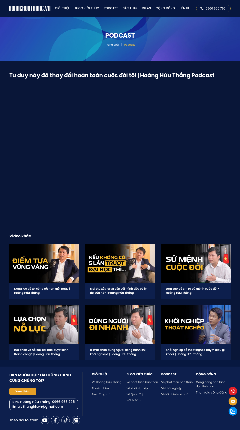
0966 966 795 (213, 8)
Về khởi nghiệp (171, 388)
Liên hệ (185, 8)
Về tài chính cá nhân (175, 394)
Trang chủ (112, 45)
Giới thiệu (62, 8)
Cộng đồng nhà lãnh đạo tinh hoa (211, 384)
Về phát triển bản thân (142, 382)
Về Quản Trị (135, 394)
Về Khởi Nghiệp (137, 388)
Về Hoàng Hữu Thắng (107, 382)
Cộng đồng (165, 8)
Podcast (111, 8)
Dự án (146, 8)
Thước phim (100, 388)
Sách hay (130, 8)
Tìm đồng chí (101, 394)
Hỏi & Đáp (133, 400)
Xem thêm (22, 391)
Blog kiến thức (87, 8)
